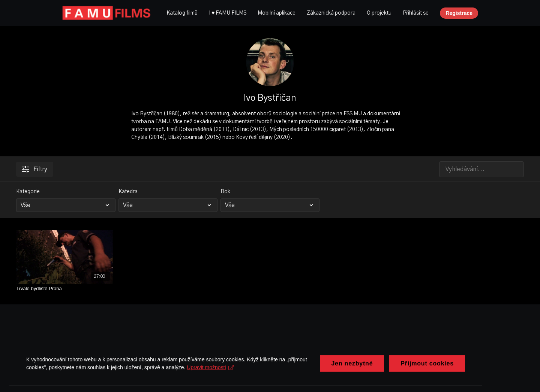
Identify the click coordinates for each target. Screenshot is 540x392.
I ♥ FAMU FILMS (227, 13)
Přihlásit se (416, 13)
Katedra (128, 191)
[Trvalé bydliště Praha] (64, 288)
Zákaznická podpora (331, 13)
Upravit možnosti (210, 384)
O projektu (379, 13)
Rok (225, 191)
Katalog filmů (182, 13)
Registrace (459, 13)
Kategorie (28, 191)
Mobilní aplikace (277, 13)
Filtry (34, 169)
